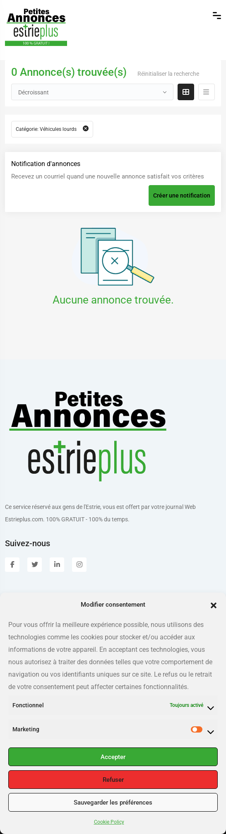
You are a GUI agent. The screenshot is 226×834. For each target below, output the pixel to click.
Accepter (113, 757)
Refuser (113, 779)
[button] (213, 604)
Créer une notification (181, 195)
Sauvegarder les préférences (113, 802)
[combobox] (92, 92)
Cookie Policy (109, 822)
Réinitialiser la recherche (168, 73)
